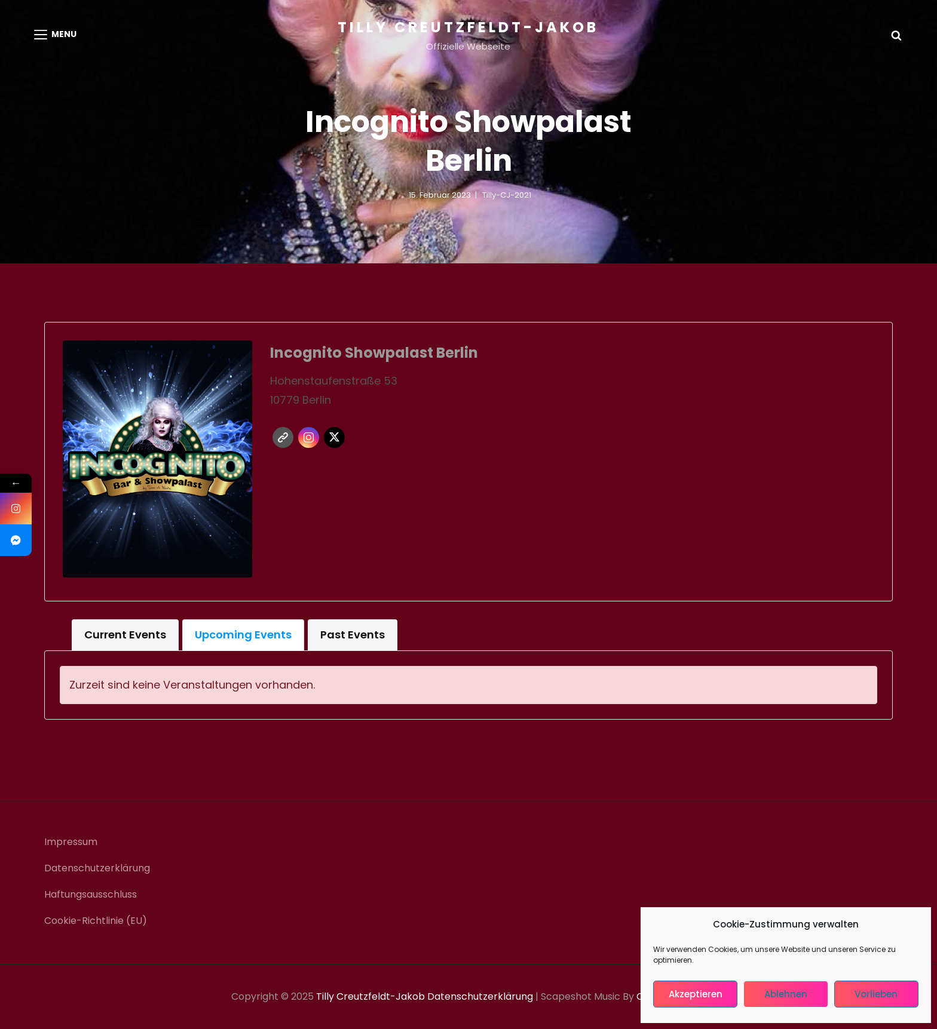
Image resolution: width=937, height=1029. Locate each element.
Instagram (308, 437)
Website (282, 437)
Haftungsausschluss (90, 894)
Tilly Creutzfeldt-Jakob (468, 27)
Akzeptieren (695, 994)
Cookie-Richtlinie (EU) (95, 920)
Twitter (334, 437)
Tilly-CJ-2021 (506, 195)
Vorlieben (876, 994)
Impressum (70, 842)
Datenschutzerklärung (97, 868)
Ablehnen (785, 994)
